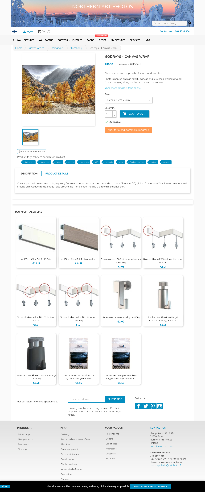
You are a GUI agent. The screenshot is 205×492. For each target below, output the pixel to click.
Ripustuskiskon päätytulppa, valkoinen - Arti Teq (121, 261)
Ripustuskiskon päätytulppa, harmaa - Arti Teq (163, 261)
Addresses (111, 448)
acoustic (166, 162)
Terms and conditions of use (75, 439)
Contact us (166, 31)
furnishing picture (137, 162)
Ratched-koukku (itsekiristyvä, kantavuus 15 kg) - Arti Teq (163, 319)
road (121, 162)
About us (65, 444)
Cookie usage (68, 459)
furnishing (85, 162)
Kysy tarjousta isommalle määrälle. (128, 129)
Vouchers (110, 453)
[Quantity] (109, 114)
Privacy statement (70, 454)
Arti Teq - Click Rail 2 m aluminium (78, 259)
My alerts (110, 458)
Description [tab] (29, 173)
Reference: (124, 64)
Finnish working (69, 464)
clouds (58, 162)
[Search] (169, 23)
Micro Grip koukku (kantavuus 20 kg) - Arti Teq (36, 377)
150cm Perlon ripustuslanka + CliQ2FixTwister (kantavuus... (78, 377)
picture (153, 162)
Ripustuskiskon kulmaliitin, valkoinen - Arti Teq (36, 319)
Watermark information (32, 151)
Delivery (65, 434)
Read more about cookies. (151, 486)
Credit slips (111, 443)
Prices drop (24, 434)
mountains (45, 162)
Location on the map (161, 446)
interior (71, 162)
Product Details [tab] (56, 173)
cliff (96, 162)
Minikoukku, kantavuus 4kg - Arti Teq (121, 317)
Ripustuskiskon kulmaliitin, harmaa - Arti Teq (79, 319)
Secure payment (69, 449)
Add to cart (134, 114)
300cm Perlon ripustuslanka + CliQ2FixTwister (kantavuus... (120, 377)
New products (25, 439)
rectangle (109, 162)
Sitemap (22, 449)
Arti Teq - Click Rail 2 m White (36, 259)
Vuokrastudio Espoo (71, 469)
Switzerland (29, 162)
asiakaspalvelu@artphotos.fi (165, 465)
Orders (109, 438)
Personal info (112, 433)
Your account (115, 427)
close (5, 486)
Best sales (23, 444)
